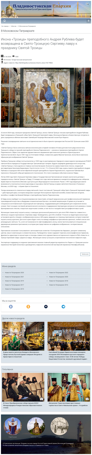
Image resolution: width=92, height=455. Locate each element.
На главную (5, 26)
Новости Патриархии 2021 (14, 277)
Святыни (13, 437)
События (13, 26)
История (59, 437)
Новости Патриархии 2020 (58, 277)
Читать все (85, 254)
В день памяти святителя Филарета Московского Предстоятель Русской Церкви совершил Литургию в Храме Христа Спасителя (22, 354)
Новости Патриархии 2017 (14, 285)
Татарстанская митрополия (22, 60)
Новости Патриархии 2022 (58, 272)
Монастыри (36, 437)
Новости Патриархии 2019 (14, 281)
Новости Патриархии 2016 (58, 285)
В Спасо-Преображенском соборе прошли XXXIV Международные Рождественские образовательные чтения (22, 405)
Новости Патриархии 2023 (14, 272)
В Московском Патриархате (27, 26)
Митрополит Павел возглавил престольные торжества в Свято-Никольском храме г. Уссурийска (68, 404)
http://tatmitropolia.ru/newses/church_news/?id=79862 (34, 63)
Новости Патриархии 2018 (58, 281)
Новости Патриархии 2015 (14, 289)
